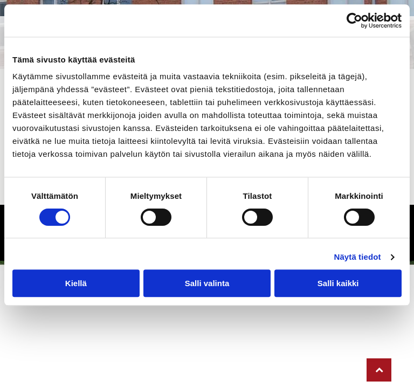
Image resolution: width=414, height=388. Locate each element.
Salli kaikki (338, 283)
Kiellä (76, 283)
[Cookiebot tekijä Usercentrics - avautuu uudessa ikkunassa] (354, 20)
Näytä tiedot (357, 256)
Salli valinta (207, 283)
